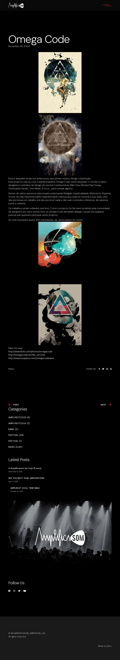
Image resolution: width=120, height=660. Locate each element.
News (11, 369)
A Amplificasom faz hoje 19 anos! (24, 468)
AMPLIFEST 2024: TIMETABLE (25, 488)
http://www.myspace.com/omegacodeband (31, 358)
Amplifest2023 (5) (19, 417)
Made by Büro (105, 646)
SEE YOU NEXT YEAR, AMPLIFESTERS (26, 478)
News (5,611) (15, 447)
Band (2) (13, 429)
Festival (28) (16, 435)
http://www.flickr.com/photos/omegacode (30, 351)
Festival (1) (15, 441)
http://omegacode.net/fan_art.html (26, 354)
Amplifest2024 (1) (19, 423)
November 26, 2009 (19, 46)
